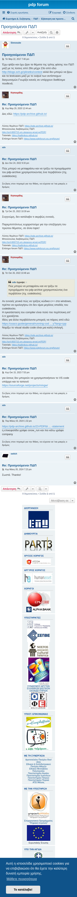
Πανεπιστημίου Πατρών (38, 778)
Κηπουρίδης (17, 93)
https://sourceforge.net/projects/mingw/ (25, 385)
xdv (4, 147)
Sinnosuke (16, 43)
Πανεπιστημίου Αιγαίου (38, 773)
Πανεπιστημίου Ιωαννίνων (38, 775)
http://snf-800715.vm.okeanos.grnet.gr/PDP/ (24, 132)
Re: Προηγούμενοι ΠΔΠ (19, 104)
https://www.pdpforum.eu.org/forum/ (42, 138)
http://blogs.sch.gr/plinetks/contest (22, 71)
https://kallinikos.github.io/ (25, 135)
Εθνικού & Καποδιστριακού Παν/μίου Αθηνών (38, 765)
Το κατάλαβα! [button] (23, 889)
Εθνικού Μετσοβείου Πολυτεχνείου (38, 770)
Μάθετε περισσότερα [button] (22, 879)
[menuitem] (17, 12)
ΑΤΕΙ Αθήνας (38, 782)
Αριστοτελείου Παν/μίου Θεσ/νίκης (38, 761)
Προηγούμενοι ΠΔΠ (19, 26)
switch (14, 454)
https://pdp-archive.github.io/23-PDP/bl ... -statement (33, 426)
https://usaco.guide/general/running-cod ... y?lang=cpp (34, 323)
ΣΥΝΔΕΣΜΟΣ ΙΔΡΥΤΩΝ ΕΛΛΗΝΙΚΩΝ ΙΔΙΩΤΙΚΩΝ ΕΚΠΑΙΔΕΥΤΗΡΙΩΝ (38, 688)
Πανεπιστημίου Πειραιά (38, 780)
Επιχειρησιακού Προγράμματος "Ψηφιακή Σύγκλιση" (38, 808)
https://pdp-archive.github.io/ (30, 113)
